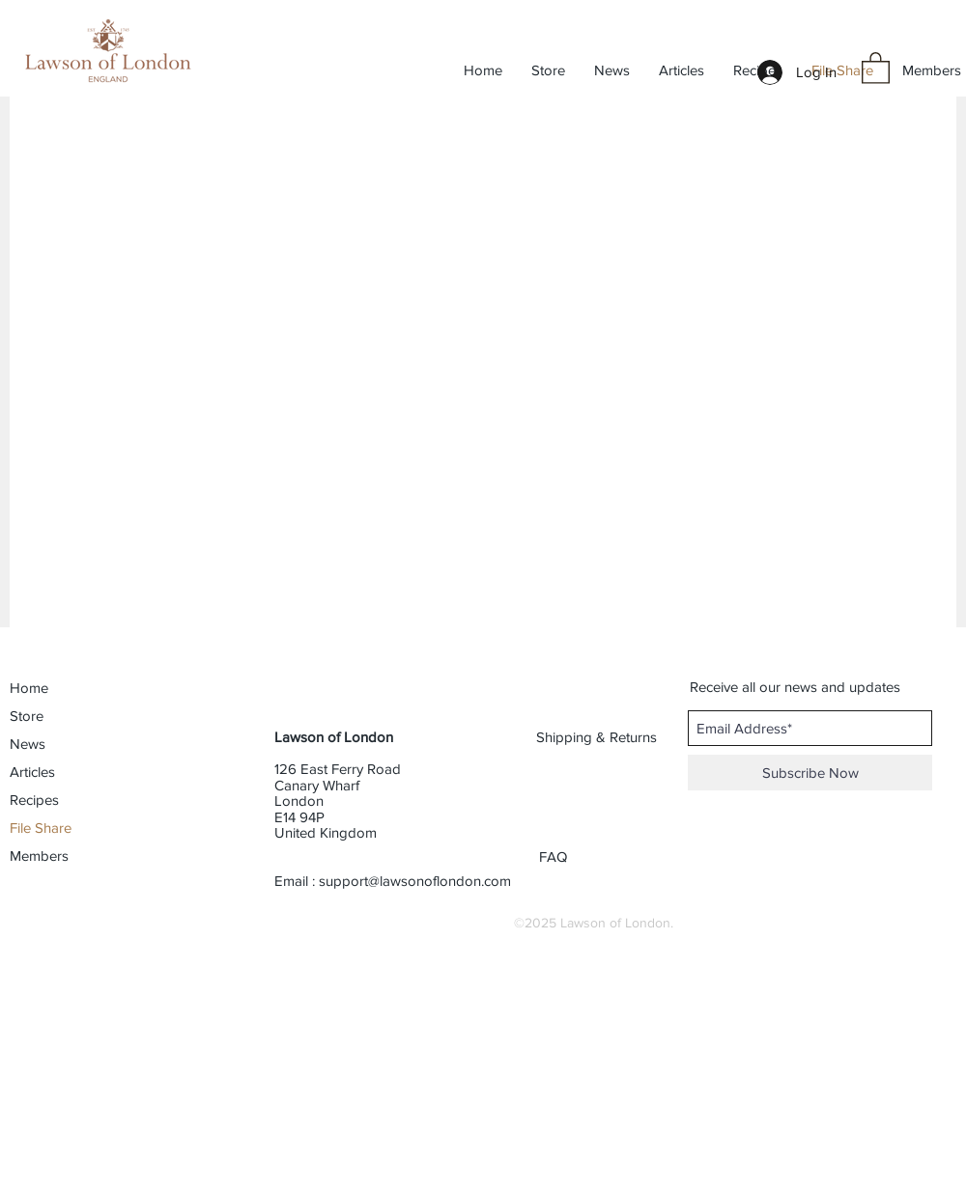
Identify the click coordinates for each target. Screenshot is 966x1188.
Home (29, 687)
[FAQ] (555, 856)
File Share (40, 827)
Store (26, 715)
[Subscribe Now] (810, 772)
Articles (32, 771)
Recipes (34, 799)
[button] (876, 67)
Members (39, 855)
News (27, 743)
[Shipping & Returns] (597, 736)
